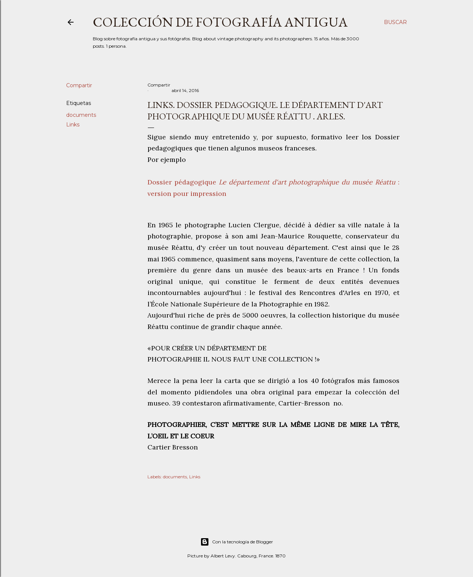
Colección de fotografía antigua (220, 22)
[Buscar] (395, 22)
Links (72, 124)
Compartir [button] (79, 85)
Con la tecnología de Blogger (236, 541)
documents (81, 115)
